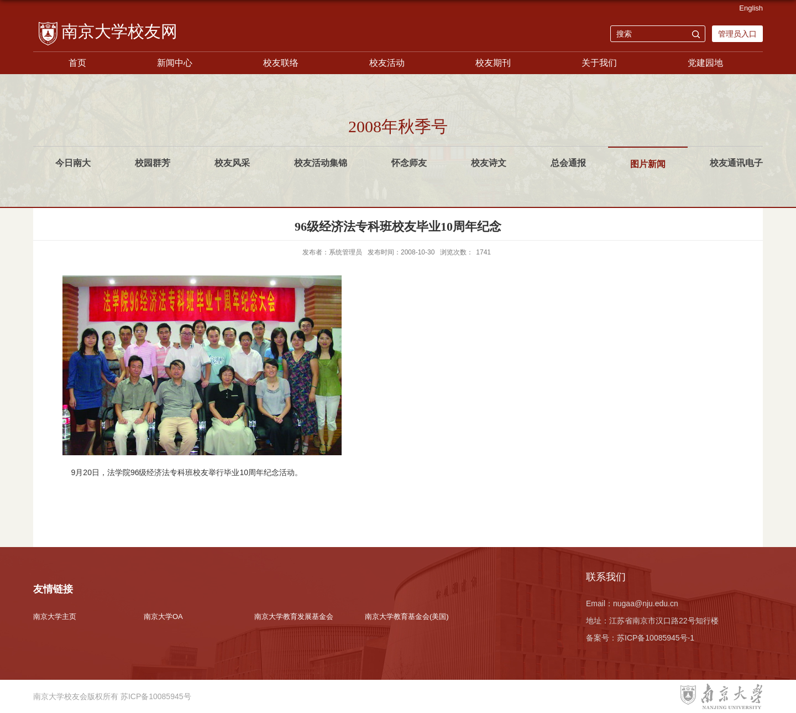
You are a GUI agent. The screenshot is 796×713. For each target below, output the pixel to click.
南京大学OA (163, 616)
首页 (77, 62)
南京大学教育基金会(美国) (407, 616)
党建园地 (705, 62)
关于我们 (599, 62)
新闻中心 (174, 62)
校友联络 (280, 62)
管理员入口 (737, 33)
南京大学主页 (54, 616)
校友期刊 (493, 62)
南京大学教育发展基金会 (293, 616)
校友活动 (387, 62)
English (751, 8)
